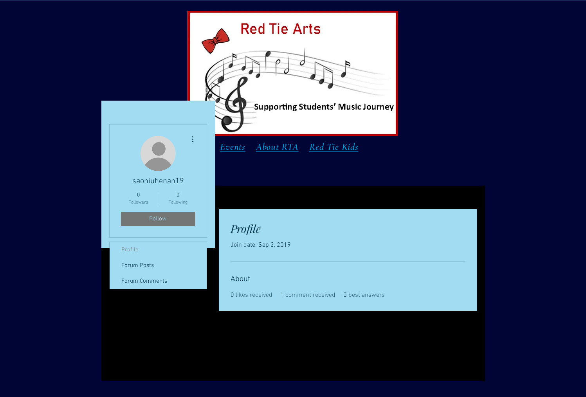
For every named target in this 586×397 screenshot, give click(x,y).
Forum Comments (144, 281)
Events (232, 147)
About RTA (277, 147)
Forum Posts (137, 265)
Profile (130, 249)
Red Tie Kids (334, 147)
